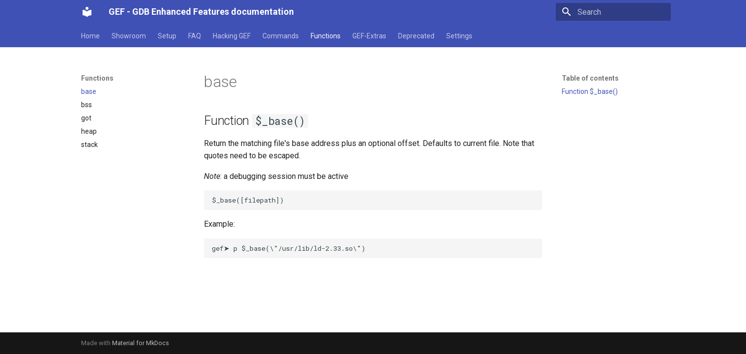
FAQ (194, 36)
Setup (167, 36)
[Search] (613, 12)
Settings (459, 36)
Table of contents (590, 78)
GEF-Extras (369, 36)
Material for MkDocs (140, 343)
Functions (326, 36)
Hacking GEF (232, 36)
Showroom (129, 36)
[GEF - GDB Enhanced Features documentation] (87, 12)
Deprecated (416, 36)
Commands (280, 36)
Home (90, 36)
